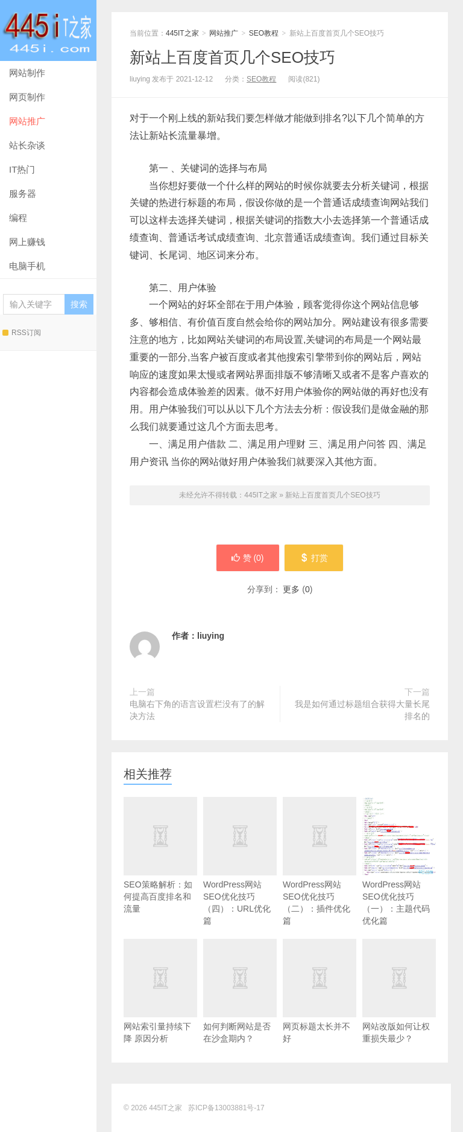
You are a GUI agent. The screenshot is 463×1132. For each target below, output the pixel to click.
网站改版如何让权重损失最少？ (399, 1008)
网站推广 (27, 121)
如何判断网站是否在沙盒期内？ (240, 1008)
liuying (210, 636)
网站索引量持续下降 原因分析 (160, 1008)
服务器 (22, 193)
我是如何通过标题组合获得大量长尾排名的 (362, 710)
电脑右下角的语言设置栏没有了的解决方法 (197, 710)
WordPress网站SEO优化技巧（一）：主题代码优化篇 (399, 861)
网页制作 (27, 97)
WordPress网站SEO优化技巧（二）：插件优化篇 (319, 879)
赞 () (247, 558)
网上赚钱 (27, 242)
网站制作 (27, 73)
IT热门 (22, 169)
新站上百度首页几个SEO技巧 (232, 57)
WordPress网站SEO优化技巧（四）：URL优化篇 (240, 879)
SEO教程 (264, 33)
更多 (291, 589)
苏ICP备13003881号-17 (226, 1108)
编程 (18, 218)
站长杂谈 (27, 145)
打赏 (314, 558)
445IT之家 (48, 30)
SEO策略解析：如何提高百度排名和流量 (160, 872)
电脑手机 (27, 266)
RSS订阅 (21, 332)
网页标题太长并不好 (319, 1008)
